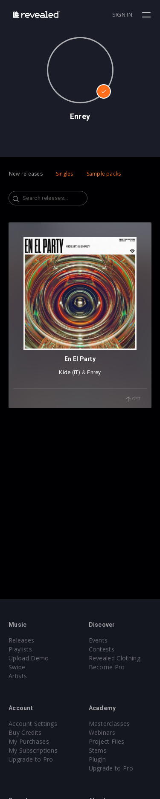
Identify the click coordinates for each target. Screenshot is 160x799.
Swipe (17, 667)
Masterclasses (109, 723)
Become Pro (107, 667)
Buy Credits (25, 732)
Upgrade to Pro (31, 759)
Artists (18, 676)
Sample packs (104, 173)
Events (98, 640)
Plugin (97, 759)
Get (133, 399)
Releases (22, 640)
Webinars (102, 732)
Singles (64, 173)
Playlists (20, 649)
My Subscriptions (33, 750)
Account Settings (33, 723)
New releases (26, 173)
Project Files (107, 741)
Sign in (122, 14)
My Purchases (29, 741)
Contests (102, 649)
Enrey (94, 372)
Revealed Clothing (114, 658)
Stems (98, 750)
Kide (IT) (69, 372)
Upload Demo (29, 658)
